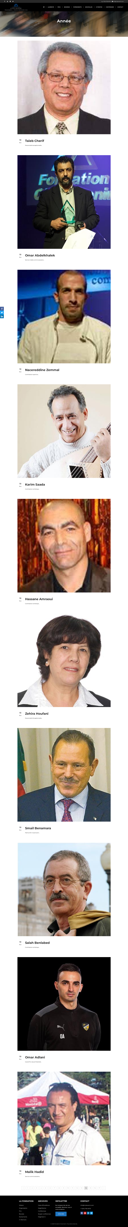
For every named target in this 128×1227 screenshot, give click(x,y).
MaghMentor (42, 1208)
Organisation (23, 1208)
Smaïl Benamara (38, 828)
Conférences (42, 1211)
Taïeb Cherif (34, 141)
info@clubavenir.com (118, 1)
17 (99, 1188)
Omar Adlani (35, 1057)
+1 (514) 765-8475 (106, 1)
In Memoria (22, 1220)
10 (68, 1188)
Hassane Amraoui (39, 599)
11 (72, 1188)
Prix (20, 1211)
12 (77, 1188)
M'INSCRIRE (61, 1214)
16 (95, 1188)
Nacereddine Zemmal (42, 370)
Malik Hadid (34, 1172)
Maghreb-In (42, 1217)
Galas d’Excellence (44, 1205)
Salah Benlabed (37, 943)
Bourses (21, 1214)
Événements (23, 1217)
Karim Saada (35, 484)
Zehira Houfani (37, 713)
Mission (21, 1205)
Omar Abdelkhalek (40, 255)
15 (90, 1188)
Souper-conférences (44, 1214)
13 (81, 1188)
